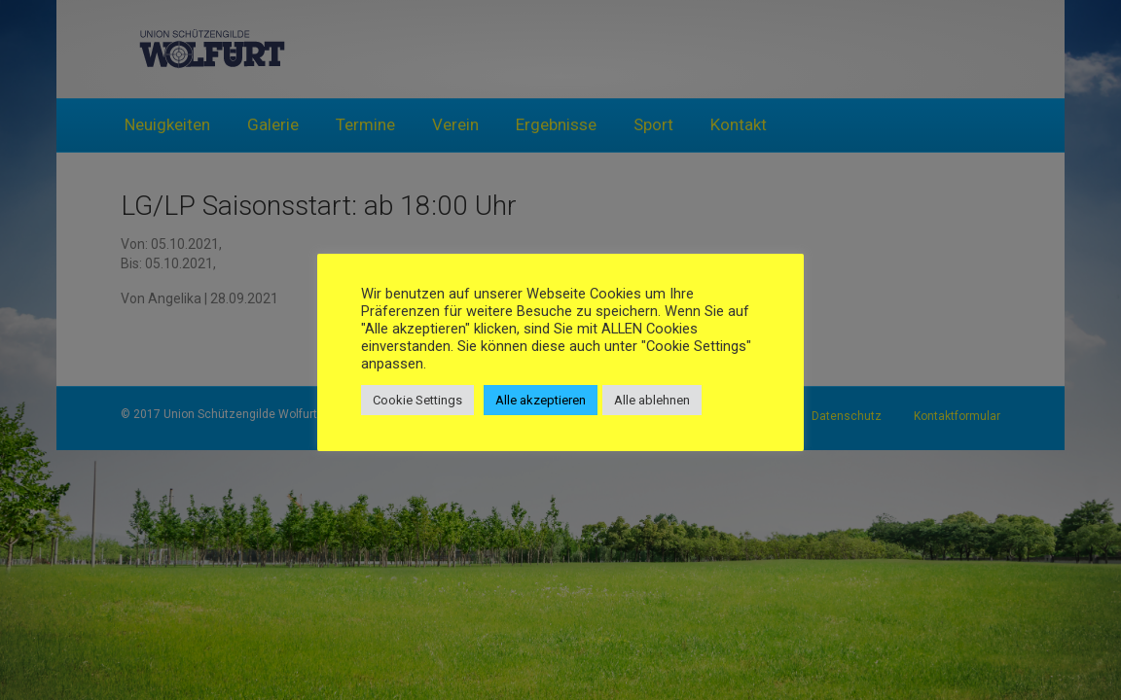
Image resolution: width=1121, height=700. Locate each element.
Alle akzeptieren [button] (540, 400)
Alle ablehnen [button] (652, 400)
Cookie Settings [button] (417, 400)
